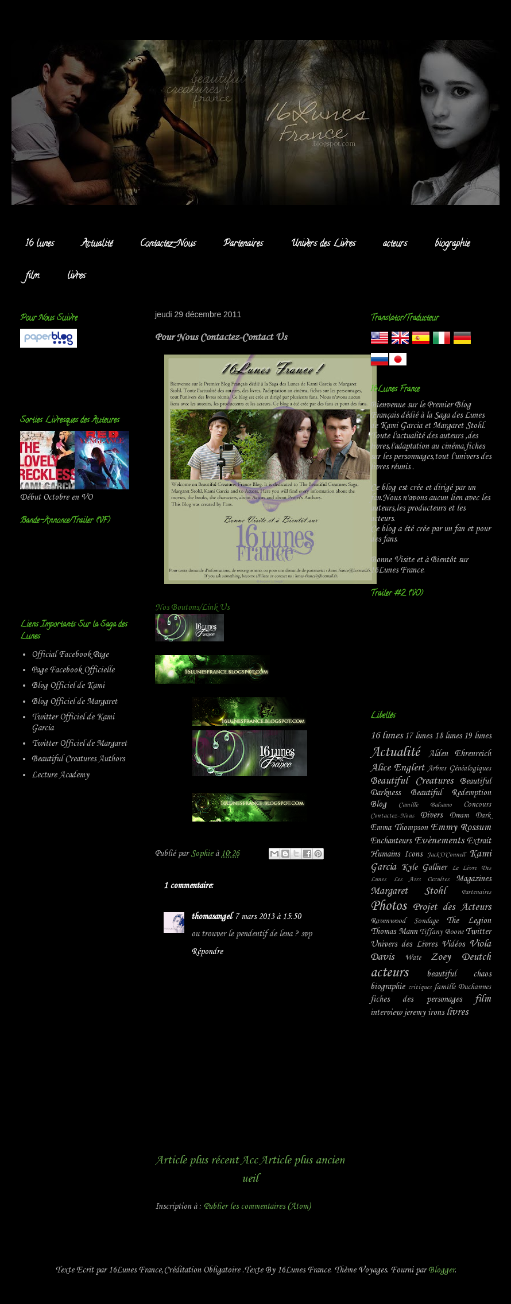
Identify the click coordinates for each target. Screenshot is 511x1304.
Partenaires (243, 244)
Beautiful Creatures (411, 781)
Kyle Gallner (424, 867)
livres (76, 276)
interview (386, 1012)
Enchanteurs (390, 841)
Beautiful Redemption (451, 793)
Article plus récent (197, 1160)
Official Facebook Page (70, 654)
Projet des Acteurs (452, 907)
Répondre (207, 952)
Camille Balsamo (424, 805)
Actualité (97, 244)
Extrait (479, 841)
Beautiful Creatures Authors (78, 759)
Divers (431, 815)
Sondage (426, 921)
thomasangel (211, 917)
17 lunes (418, 736)
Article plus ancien (302, 1160)
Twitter (478, 932)
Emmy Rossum (461, 828)
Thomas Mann (393, 932)
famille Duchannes (462, 987)
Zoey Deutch (461, 957)
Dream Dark (470, 815)
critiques (419, 987)
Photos (388, 906)
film (32, 276)
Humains (385, 854)
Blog (378, 804)
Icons (413, 854)
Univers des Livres (323, 244)
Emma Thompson (399, 828)
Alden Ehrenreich (459, 754)
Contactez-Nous (168, 244)
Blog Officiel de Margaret (74, 701)
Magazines (473, 879)
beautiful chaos (459, 974)
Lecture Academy (60, 775)
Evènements (439, 841)
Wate (413, 957)
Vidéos (453, 944)
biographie (452, 244)
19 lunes (477, 736)
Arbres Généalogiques (459, 768)
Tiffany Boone (441, 932)
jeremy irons (424, 1012)
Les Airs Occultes (421, 879)
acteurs (395, 244)
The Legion (468, 921)
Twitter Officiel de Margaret (79, 743)
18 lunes (448, 736)
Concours (477, 804)
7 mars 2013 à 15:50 (268, 917)
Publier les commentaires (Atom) (257, 1206)
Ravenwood (387, 921)
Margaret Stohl (408, 891)
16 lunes (39, 244)
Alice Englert (397, 768)
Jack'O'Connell (446, 855)
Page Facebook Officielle (73, 670)
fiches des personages (416, 999)
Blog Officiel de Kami (68, 685)
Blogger (441, 1270)
